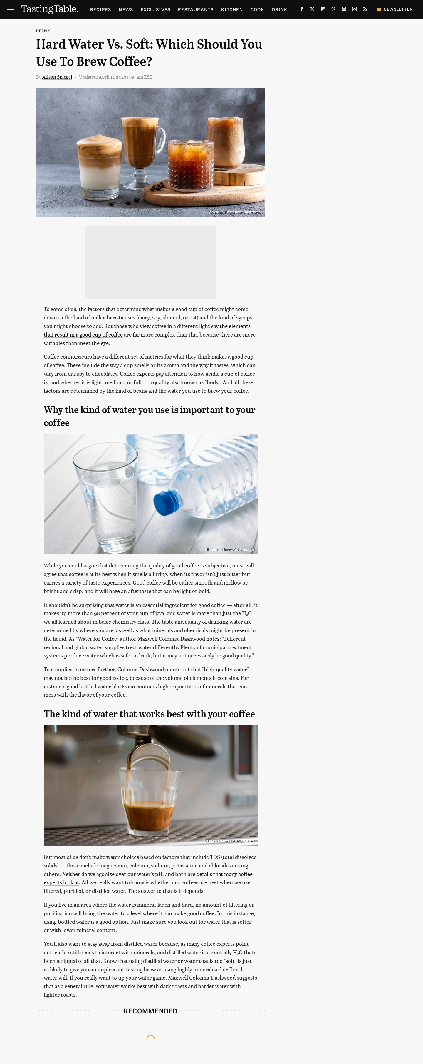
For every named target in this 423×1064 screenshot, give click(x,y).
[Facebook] (302, 10)
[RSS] (365, 10)
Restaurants (196, 9)
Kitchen (232, 9)
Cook (257, 9)
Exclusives (155, 9)
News (126, 9)
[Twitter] (312, 10)
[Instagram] (354, 10)
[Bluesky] (344, 10)
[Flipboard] (323, 10)
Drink (280, 9)
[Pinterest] (333, 10)
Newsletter (394, 9)
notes (212, 638)
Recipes (100, 9)
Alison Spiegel (57, 76)
